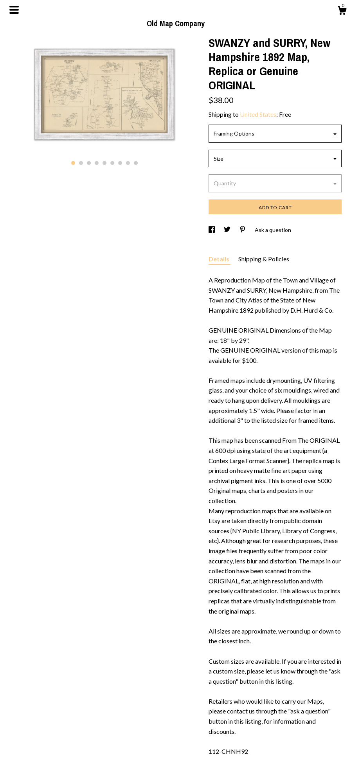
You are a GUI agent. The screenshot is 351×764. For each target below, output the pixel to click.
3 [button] (89, 163)
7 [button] (120, 163)
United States (258, 114)
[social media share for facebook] (212, 229)
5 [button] (104, 163)
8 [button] (128, 163)
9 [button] (136, 163)
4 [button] (97, 163)
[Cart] (342, 12)
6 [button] (112, 163)
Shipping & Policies (263, 259)
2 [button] (81, 163)
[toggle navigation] (14, 10)
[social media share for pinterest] (243, 229)
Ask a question (273, 229)
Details (219, 259)
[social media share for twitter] (228, 229)
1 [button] (73, 163)
